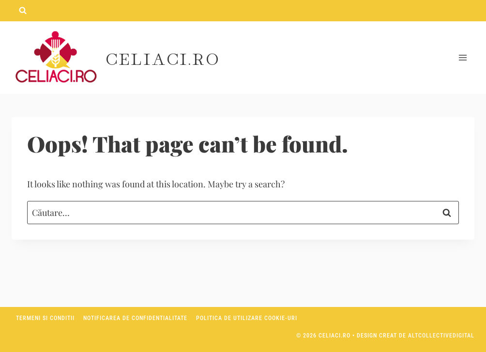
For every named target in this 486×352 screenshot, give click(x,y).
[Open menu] (462, 57)
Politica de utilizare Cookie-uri (246, 318)
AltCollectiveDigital (441, 335)
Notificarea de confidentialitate (135, 318)
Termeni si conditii (45, 318)
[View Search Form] (23, 10)
